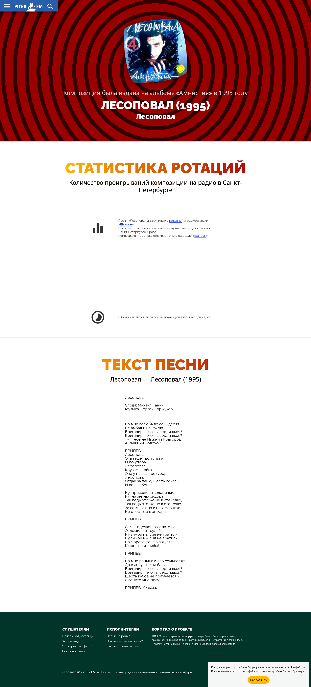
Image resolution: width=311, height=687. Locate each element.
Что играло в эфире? (77, 646)
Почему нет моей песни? (125, 641)
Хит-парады (71, 641)
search (49, 6)
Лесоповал (155, 116)
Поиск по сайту (73, 651)
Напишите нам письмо (123, 646)
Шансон (126, 224)
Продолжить (258, 680)
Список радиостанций (78, 636)
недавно (175, 220)
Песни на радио (119, 636)
